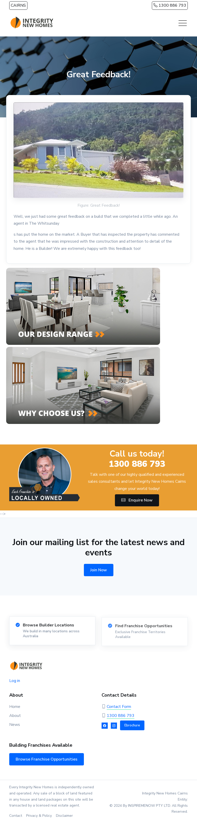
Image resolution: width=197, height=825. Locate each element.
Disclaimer (64, 815)
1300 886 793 (169, 5)
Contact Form (119, 706)
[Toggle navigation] (183, 23)
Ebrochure (132, 725)
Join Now (98, 570)
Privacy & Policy (39, 815)
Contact (15, 815)
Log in (14, 681)
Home (14, 706)
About (15, 715)
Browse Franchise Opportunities (46, 759)
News (14, 724)
